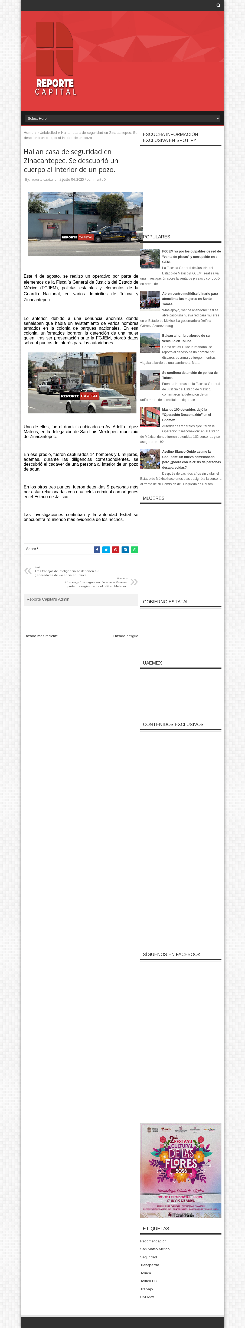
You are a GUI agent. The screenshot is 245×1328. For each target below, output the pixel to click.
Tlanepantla (149, 1265)
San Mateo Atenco (155, 1249)
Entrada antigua (125, 636)
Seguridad (148, 1257)
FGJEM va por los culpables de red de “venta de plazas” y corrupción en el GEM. (191, 257)
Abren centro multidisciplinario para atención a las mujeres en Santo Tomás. (190, 299)
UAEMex (147, 1297)
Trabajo (146, 1289)
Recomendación (153, 1241)
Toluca (145, 1273)
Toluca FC (148, 1281)
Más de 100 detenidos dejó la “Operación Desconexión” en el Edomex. (186, 415)
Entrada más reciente (41, 636)
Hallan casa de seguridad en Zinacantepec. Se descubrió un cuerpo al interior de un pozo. (71, 160)
